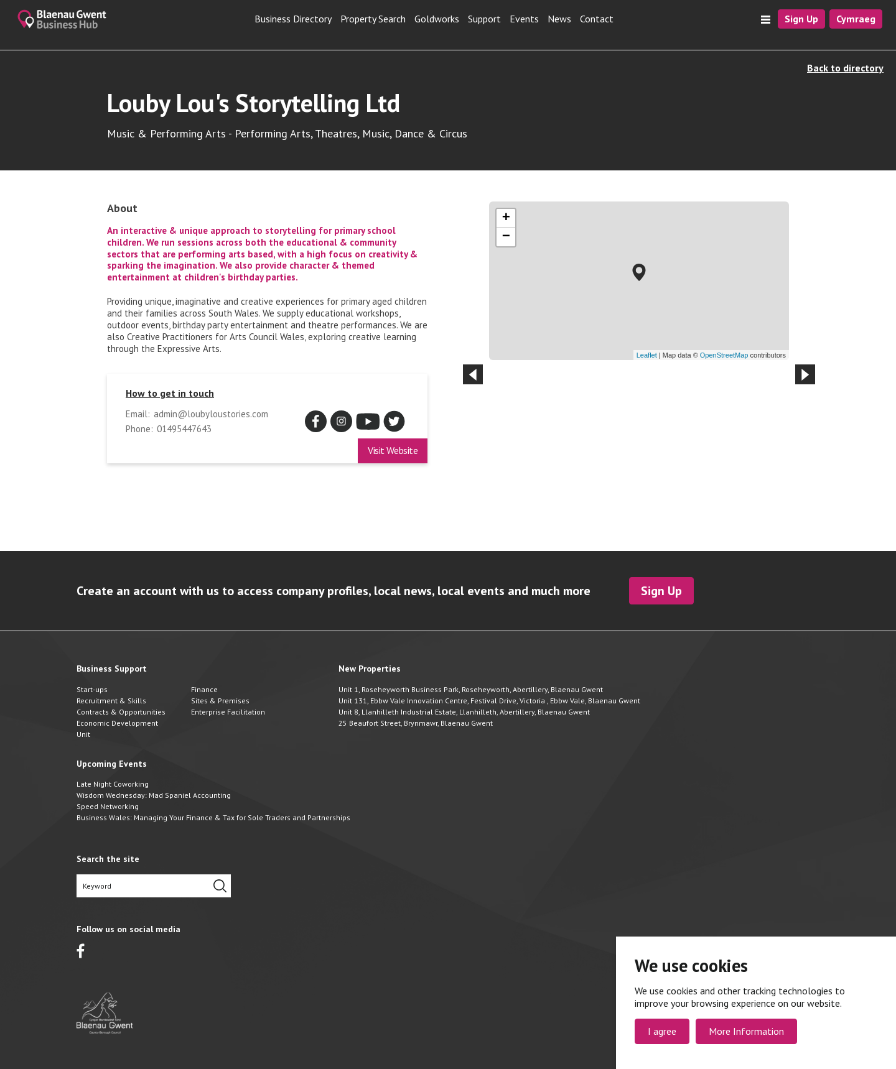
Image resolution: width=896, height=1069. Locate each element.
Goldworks (436, 19)
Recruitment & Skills (111, 700)
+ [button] (506, 218)
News (559, 19)
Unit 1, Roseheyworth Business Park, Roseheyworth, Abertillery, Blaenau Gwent (470, 689)
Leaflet (647, 355)
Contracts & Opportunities (121, 711)
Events (524, 19)
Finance (204, 689)
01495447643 (184, 429)
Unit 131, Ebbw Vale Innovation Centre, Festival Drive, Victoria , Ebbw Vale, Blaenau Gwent (489, 700)
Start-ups (92, 689)
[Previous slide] (473, 374)
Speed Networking (108, 806)
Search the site (108, 859)
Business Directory (293, 19)
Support (484, 19)
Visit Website (393, 450)
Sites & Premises (220, 700)
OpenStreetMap (724, 355)
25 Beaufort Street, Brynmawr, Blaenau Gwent (415, 723)
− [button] (506, 237)
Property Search (373, 19)
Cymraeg (855, 18)
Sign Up (801, 18)
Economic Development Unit (117, 728)
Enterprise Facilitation (228, 711)
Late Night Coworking (113, 784)
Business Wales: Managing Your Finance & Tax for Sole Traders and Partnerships (213, 817)
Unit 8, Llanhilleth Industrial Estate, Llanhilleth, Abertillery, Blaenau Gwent (464, 711)
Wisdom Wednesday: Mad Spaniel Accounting (154, 795)
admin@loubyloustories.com (211, 414)
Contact (597, 19)
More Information (746, 1031)
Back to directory (845, 68)
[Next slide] (805, 374)
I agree (662, 1031)
